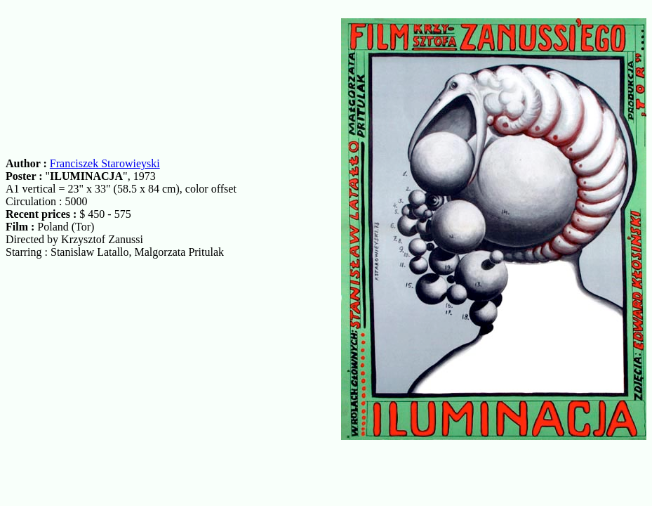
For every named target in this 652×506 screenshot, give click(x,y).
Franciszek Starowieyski (105, 163)
